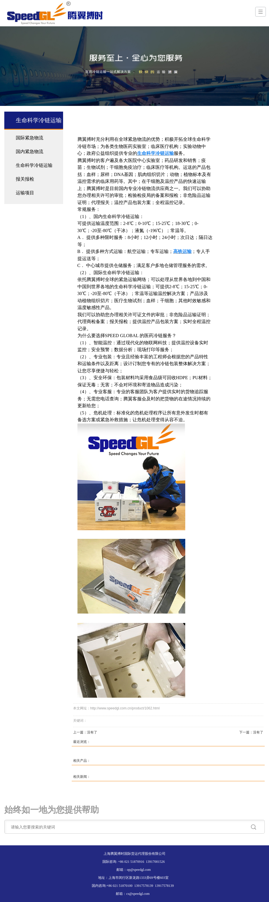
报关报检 (25, 179)
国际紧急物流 (29, 137)
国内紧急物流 (29, 151)
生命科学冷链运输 (34, 165)
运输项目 (25, 192)
